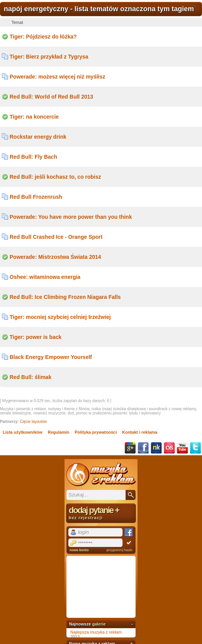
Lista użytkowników (22, 432)
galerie (99, 624)
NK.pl (156, 448)
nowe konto (79, 550)
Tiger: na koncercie (34, 117)
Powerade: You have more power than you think (71, 217)
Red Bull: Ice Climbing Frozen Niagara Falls (65, 297)
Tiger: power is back (35, 337)
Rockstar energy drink (38, 137)
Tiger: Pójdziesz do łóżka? (43, 37)
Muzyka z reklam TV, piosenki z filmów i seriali (101, 474)
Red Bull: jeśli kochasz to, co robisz (55, 177)
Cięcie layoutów (33, 421)
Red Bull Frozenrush (36, 197)
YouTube (182, 448)
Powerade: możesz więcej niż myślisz (57, 77)
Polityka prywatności (96, 432)
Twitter (195, 448)
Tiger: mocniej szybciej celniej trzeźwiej (60, 317)
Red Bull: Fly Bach (33, 157)
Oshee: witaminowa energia (45, 277)
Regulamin (58, 432)
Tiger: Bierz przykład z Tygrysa (49, 57)
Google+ (130, 448)
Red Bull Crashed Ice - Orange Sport (56, 237)
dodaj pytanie (101, 512)
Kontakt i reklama (139, 432)
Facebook (143, 448)
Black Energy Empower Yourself (51, 357)
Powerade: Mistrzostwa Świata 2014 (55, 257)
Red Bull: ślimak (30, 377)
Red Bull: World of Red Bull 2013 (51, 97)
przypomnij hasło (119, 550)
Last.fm (169, 448)
